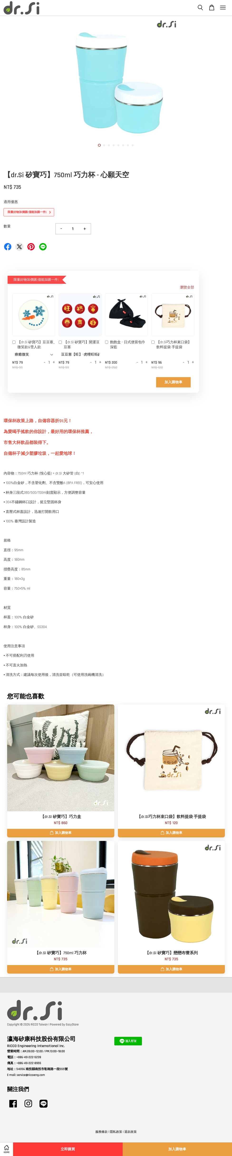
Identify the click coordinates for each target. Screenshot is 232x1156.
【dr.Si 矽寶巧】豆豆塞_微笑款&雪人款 (33, 344)
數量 (7, 226)
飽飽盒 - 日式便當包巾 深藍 (125, 344)
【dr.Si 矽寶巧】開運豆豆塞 (79, 344)
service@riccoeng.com (31, 1075)
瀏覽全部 (187, 287)
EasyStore (72, 1024)
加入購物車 (173, 382)
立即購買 (68, 1149)
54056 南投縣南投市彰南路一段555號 (42, 1069)
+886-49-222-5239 (28, 1057)
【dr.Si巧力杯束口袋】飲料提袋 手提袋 (171, 344)
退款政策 (130, 1132)
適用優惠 (11, 202)
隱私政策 (116, 1132)
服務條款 (101, 1132)
